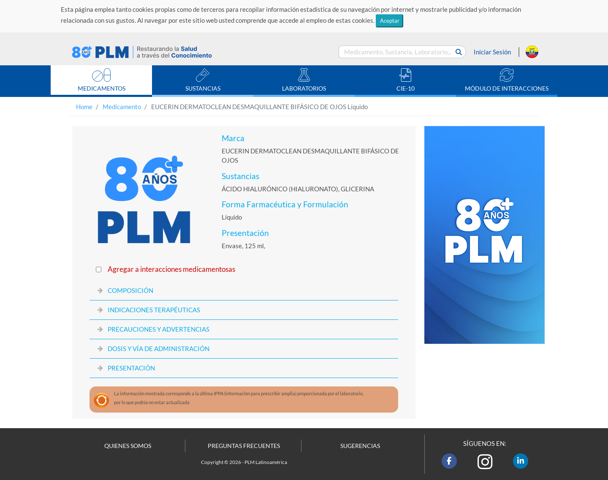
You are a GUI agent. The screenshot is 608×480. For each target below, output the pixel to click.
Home (84, 106)
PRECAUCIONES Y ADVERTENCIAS (158, 329)
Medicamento (122, 106)
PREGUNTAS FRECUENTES (244, 445)
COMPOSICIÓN (130, 290)
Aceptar (389, 20)
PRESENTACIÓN (131, 368)
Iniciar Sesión (492, 52)
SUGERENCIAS (360, 445)
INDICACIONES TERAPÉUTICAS (154, 310)
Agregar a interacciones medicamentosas (171, 269)
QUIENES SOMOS (127, 445)
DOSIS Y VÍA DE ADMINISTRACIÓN (158, 348)
